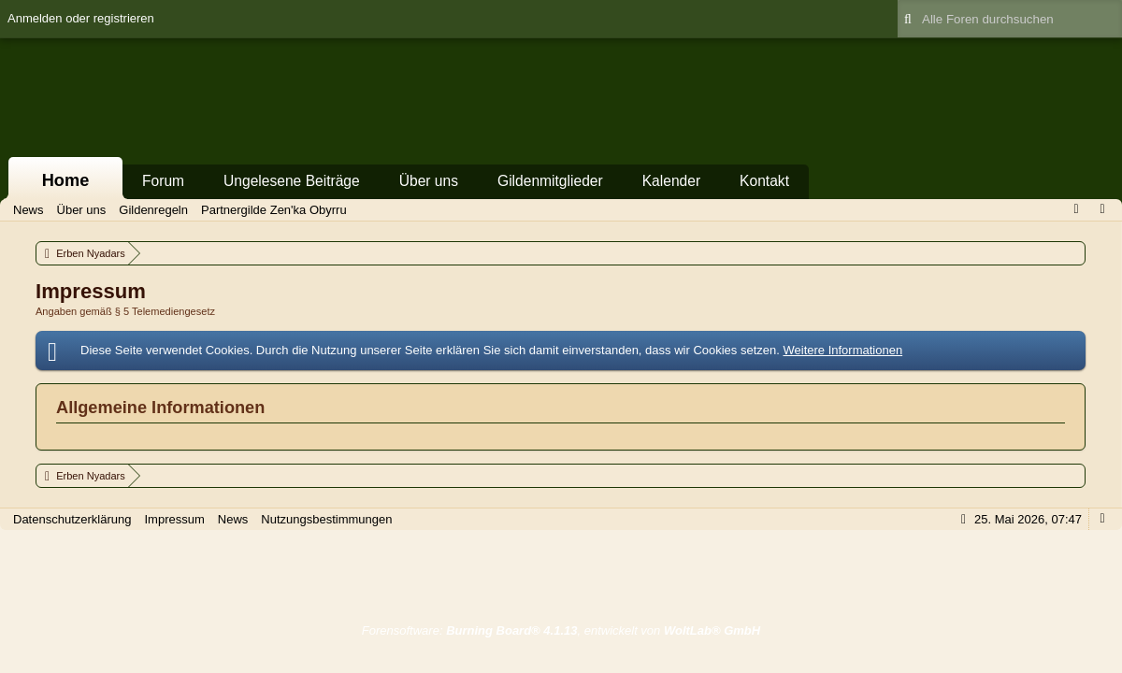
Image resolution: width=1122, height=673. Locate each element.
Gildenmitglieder (550, 181)
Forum (163, 181)
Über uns (428, 181)
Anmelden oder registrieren (80, 18)
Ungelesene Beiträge (291, 181)
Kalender (671, 181)
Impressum (174, 519)
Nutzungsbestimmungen (326, 519)
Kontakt (764, 181)
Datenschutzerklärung (72, 519)
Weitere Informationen (842, 350)
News (233, 519)
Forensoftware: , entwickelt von (561, 630)
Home (66, 180)
